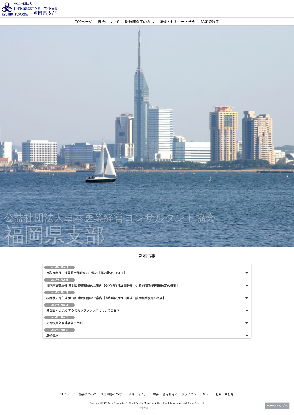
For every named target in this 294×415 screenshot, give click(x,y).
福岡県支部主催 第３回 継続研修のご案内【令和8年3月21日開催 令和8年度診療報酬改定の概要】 (112, 285)
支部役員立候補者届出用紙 (64, 323)
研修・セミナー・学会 (177, 22)
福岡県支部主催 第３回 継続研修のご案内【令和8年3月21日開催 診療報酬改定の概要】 (106, 298)
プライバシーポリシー (196, 394)
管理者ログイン (147, 407)
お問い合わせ (224, 394)
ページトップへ (277, 405)
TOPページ (84, 22)
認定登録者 (210, 22)
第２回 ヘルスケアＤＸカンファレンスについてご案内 (83, 310)
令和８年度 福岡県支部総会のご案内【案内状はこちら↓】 (86, 273)
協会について (109, 22)
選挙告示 (52, 335)
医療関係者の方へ (139, 22)
